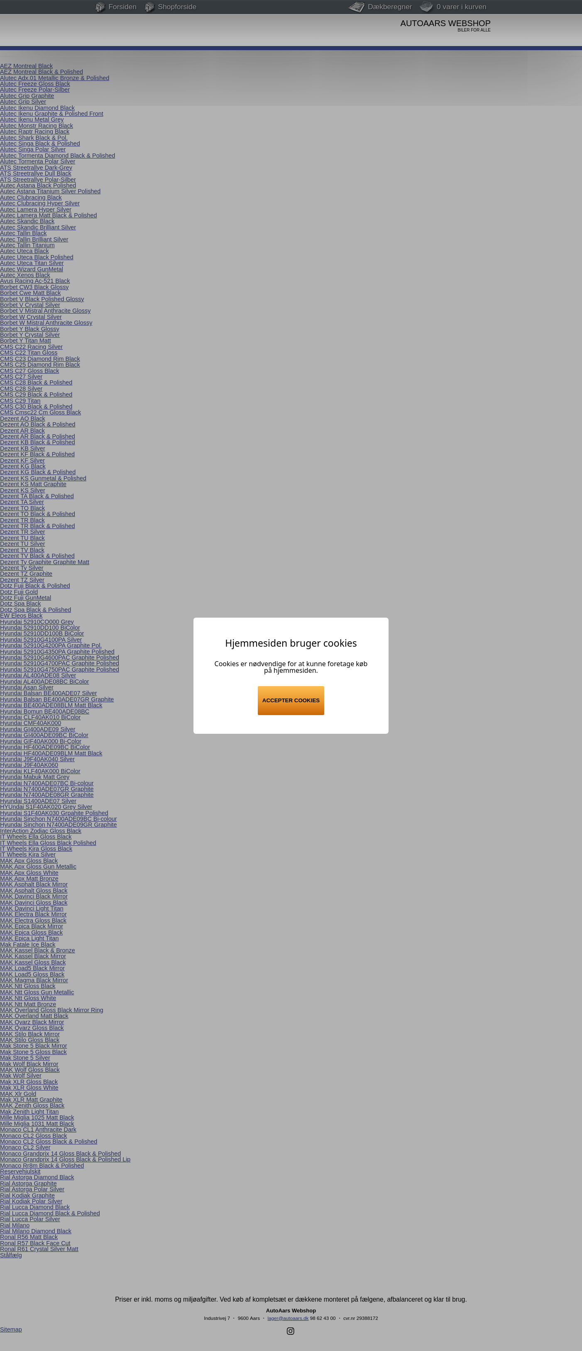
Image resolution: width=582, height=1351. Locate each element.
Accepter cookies (291, 700)
